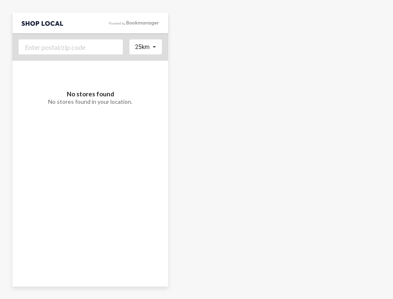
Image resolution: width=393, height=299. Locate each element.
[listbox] (146, 47)
